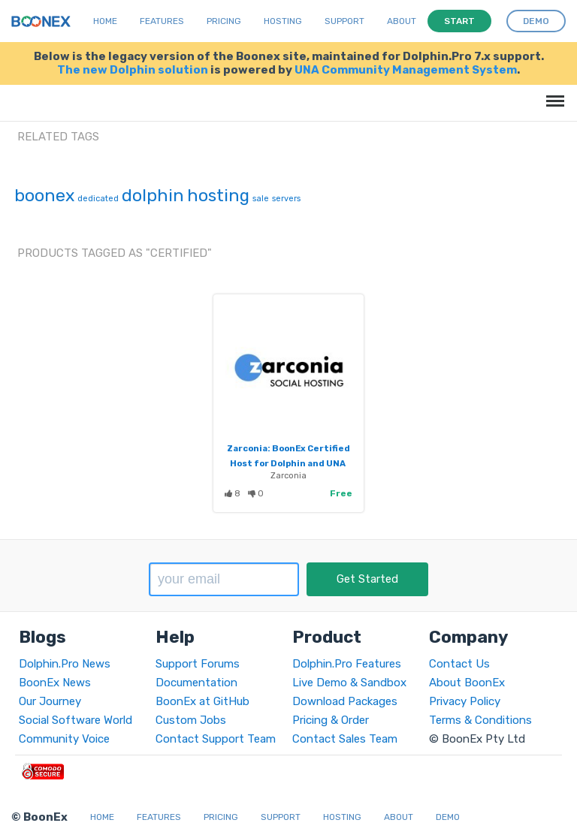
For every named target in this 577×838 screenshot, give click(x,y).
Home (105, 21)
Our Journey (50, 701)
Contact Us (459, 664)
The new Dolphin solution (132, 70)
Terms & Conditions (480, 720)
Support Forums (198, 664)
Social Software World (75, 720)
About (401, 21)
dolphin (153, 195)
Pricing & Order (330, 720)
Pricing (224, 21)
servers (286, 198)
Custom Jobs (191, 720)
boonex (44, 195)
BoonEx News (55, 682)
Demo (448, 817)
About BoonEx (467, 682)
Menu (552, 93)
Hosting (283, 21)
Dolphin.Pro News (64, 664)
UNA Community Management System (406, 70)
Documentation (196, 682)
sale (260, 198)
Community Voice (64, 739)
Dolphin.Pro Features (346, 664)
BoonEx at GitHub (202, 701)
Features (162, 21)
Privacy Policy (464, 701)
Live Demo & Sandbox (349, 682)
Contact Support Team (216, 739)
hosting (218, 195)
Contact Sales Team (344, 739)
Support (344, 21)
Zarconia (288, 475)
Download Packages (344, 701)
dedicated (98, 198)
